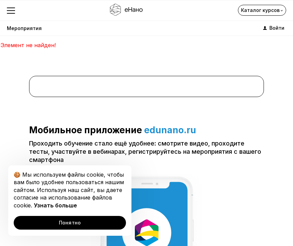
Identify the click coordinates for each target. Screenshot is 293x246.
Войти (273, 28)
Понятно (70, 223)
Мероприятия (24, 28)
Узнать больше (55, 205)
